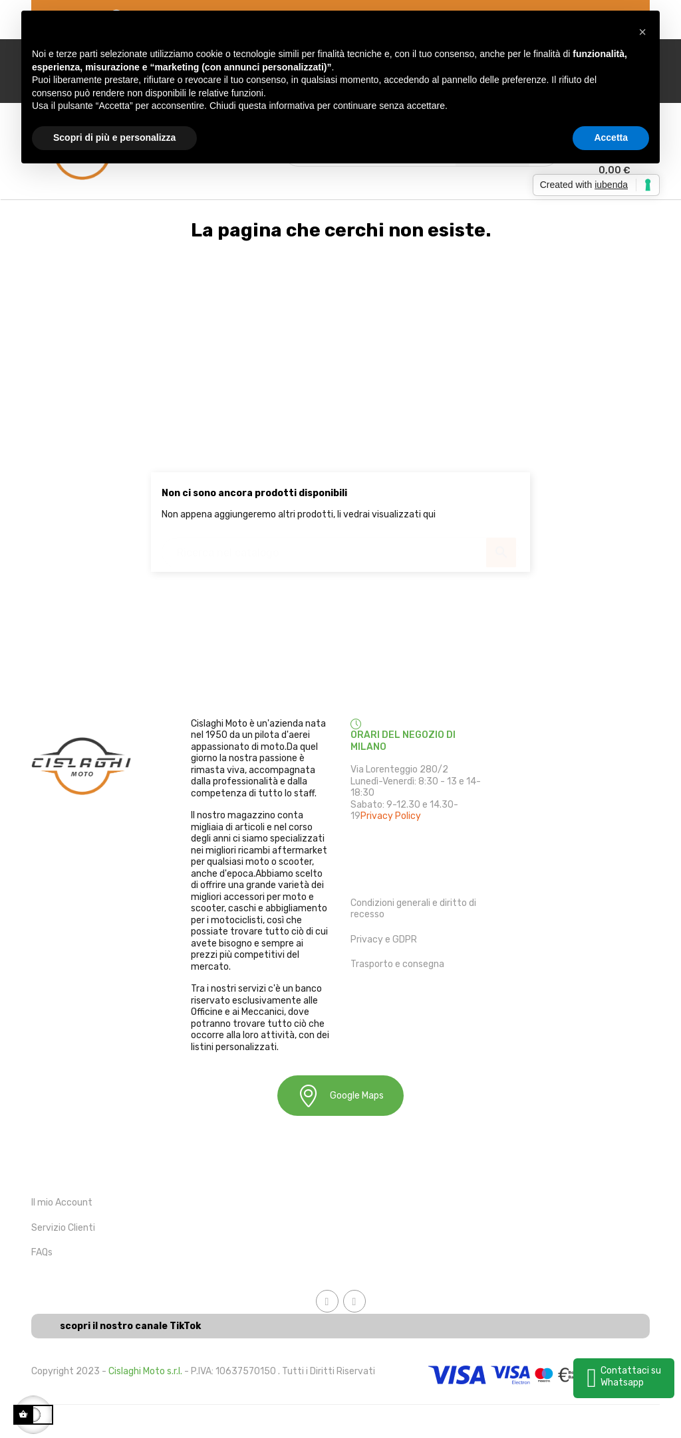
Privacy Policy (390, 816)
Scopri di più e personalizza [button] (114, 137)
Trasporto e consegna (397, 964)
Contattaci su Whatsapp (631, 1376)
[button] (642, 32)
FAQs (42, 1252)
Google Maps (340, 1095)
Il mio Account (61, 1202)
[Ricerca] (340, 546)
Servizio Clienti (63, 1227)
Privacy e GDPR (383, 939)
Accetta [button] (611, 137)
